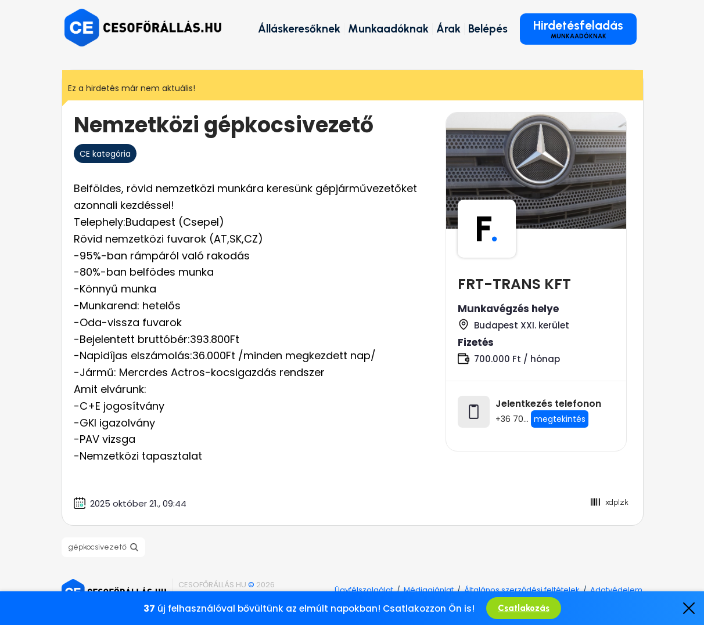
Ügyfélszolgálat (364, 589)
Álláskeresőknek (299, 28)
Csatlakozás (523, 608)
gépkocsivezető (98, 547)
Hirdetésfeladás (578, 29)
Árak (448, 28)
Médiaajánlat (429, 589)
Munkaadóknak (388, 28)
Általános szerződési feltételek (522, 589)
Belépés (488, 28)
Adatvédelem (616, 589)
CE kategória (105, 154)
